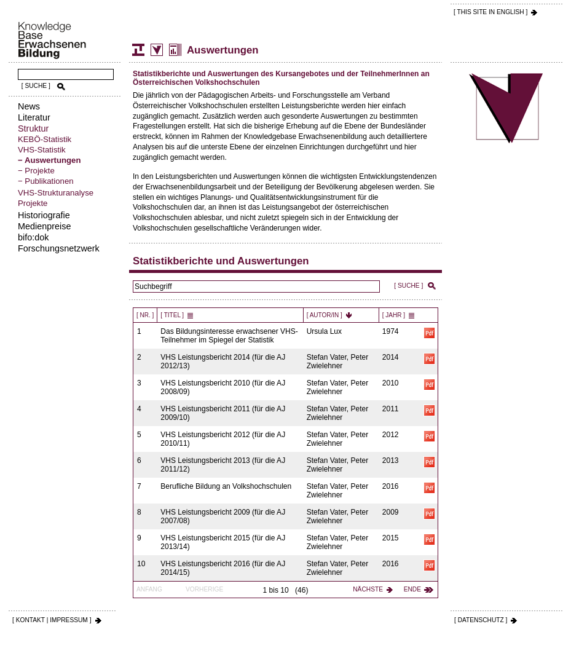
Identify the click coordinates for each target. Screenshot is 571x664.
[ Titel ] (172, 315)
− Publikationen (46, 181)
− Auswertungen (49, 160)
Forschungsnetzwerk (59, 248)
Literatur (34, 117)
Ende (412, 589)
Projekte (32, 203)
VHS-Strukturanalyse (55, 192)
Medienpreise (44, 226)
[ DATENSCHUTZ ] (480, 620)
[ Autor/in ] (324, 315)
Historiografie (44, 215)
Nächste (368, 589)
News (29, 106)
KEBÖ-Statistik (44, 139)
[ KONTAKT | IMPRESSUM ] (52, 620)
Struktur (33, 128)
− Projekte (36, 170)
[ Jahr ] (393, 315)
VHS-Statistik (42, 149)
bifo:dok (33, 237)
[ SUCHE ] (36, 85)
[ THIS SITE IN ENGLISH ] (490, 12)
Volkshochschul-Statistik (157, 50)
